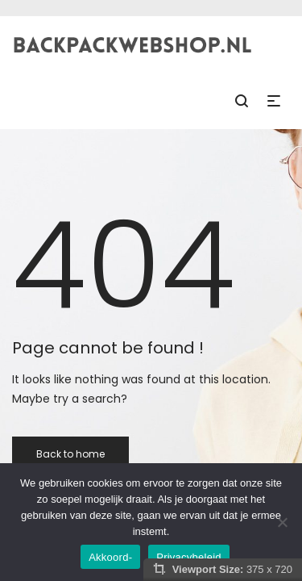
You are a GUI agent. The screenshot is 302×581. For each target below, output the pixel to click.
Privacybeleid (188, 557)
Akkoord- (110, 557)
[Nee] (282, 522)
